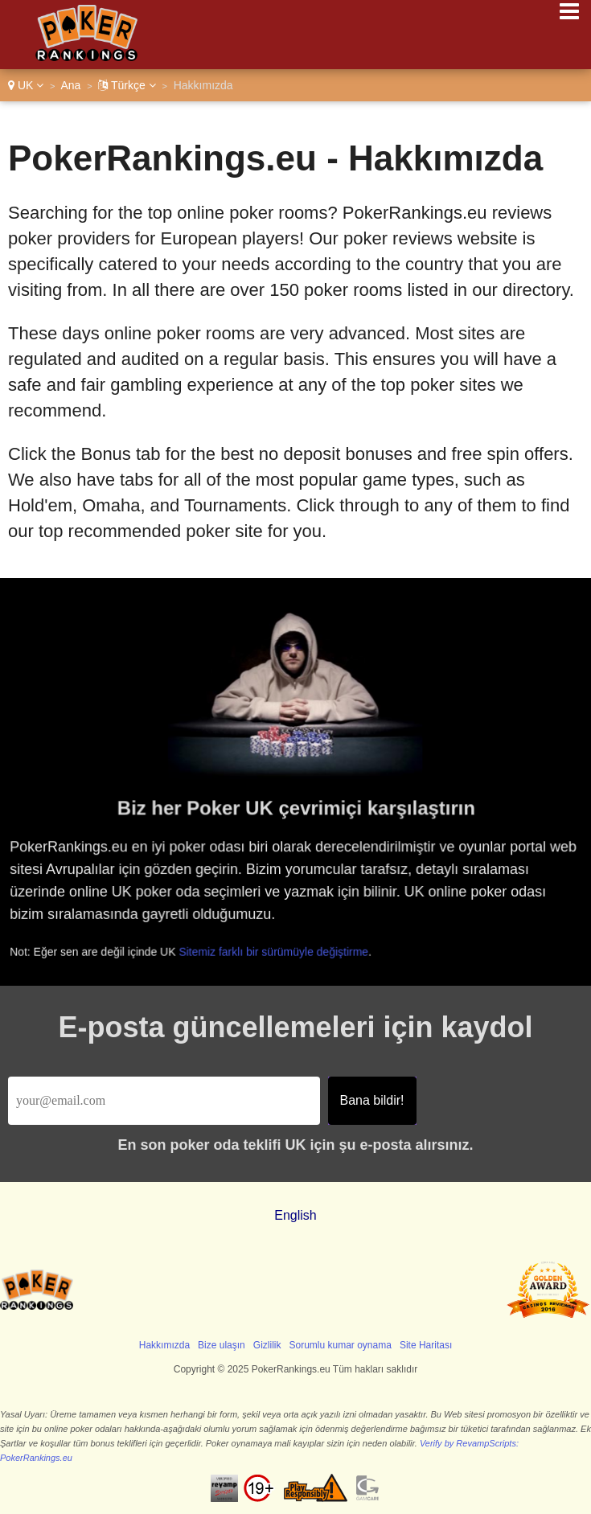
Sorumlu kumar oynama (340, 1345)
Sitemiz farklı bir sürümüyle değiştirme (278, 950)
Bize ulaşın (221, 1345)
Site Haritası (426, 1345)
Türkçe (126, 85)
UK (25, 85)
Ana (70, 85)
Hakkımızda (164, 1345)
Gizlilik (267, 1345)
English (295, 1215)
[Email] (164, 1101)
